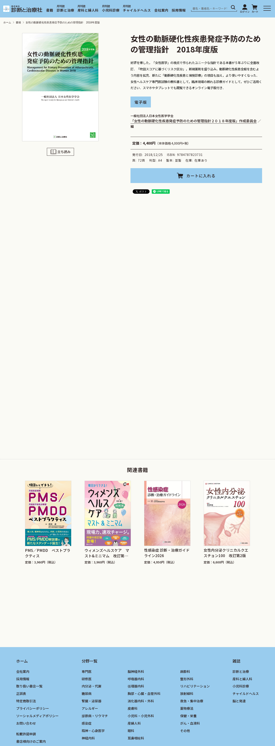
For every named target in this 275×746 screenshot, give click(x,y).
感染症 (87, 723)
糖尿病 (87, 693)
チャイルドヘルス (137, 10)
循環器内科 (136, 686)
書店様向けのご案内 (31, 741)
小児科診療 (111, 10)
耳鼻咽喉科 (136, 738)
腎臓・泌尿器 (91, 701)
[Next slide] (259, 515)
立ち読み (64, 151)
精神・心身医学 (93, 730)
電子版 (140, 102)
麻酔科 (185, 671)
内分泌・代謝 (91, 686)
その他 (185, 730)
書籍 (49, 10)
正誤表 (21, 693)
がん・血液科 (190, 723)
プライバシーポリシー (32, 708)
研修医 (87, 679)
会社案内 (161, 10)
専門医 (87, 671)
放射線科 (186, 693)
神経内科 (88, 738)
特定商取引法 (26, 701)
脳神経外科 (136, 671)
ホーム (7, 22)
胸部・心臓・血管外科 (144, 693)
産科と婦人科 (88, 10)
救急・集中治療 (191, 701)
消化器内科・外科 (141, 701)
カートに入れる (200, 175)
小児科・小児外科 (141, 715)
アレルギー (90, 708)
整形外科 (186, 679)
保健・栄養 (188, 715)
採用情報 (179, 10)
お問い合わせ (26, 723)
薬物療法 (186, 708)
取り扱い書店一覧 (29, 686)
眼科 (131, 730)
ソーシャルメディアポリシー (37, 715)
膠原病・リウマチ (95, 715)
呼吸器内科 (136, 679)
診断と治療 (65, 10)
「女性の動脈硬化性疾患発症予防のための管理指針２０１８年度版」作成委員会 (193, 120)
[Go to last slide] (16, 515)
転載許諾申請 (26, 734)
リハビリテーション (195, 686)
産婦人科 (134, 723)
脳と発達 (239, 701)
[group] (48, 523)
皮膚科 (133, 708)
